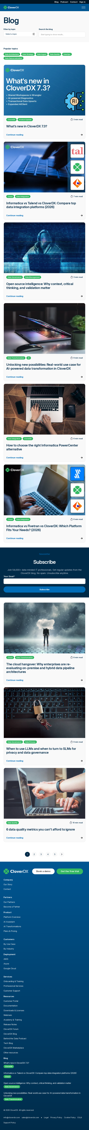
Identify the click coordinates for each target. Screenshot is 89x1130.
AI (28, 358)
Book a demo (43, 871)
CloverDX (11, 120)
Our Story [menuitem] (8, 884)
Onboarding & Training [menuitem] (13, 981)
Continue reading (14, 135)
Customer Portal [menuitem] (11, 1001)
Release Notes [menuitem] (10, 1024)
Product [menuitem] (7, 912)
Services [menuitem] (8, 976)
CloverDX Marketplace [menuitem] (14, 1048)
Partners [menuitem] (8, 897)
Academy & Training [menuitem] (13, 1020)
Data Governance (14, 277)
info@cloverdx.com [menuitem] (12, 1117)
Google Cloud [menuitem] (10, 968)
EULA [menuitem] (80, 1117)
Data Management (32, 277)
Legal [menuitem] (46, 1117)
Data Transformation (16, 358)
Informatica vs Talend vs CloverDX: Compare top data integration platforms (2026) (40, 1073)
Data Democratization (13, 58)
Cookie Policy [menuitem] (70, 1117)
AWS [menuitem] (6, 959)
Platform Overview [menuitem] (12, 917)
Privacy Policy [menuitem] (56, 1117)
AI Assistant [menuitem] (9, 922)
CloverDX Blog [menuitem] (10, 1034)
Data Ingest (41, 54)
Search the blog (46, 29)
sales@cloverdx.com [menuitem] (30, 1117)
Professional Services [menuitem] (13, 986)
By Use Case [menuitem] (9, 944)
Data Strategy (28, 54)
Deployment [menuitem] (9, 954)
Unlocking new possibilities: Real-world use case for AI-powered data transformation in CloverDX (42, 1094)
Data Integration (22, 196)
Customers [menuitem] (9, 939)
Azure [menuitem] (6, 963)
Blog (6, 1058)
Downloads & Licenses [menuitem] (14, 1010)
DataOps (67, 54)
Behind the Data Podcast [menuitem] (15, 1038)
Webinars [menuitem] (8, 1015)
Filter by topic (9, 29)
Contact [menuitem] (73, 2)
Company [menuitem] (8, 880)
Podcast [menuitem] (64, 2)
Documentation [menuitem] (11, 1005)
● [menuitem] (41, 1117)
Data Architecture (12, 54)
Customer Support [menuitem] (12, 991)
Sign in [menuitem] (82, 2)
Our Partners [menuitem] (9, 902)
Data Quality (55, 54)
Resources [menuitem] (9, 996)
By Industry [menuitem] (9, 949)
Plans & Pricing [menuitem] (10, 931)
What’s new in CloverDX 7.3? (16, 1063)
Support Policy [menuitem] (10, 1123)
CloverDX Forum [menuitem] (11, 1029)
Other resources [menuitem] (11, 1052)
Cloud (10, 196)
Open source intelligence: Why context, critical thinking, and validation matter (37, 1083)
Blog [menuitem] (57, 2)
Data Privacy (30, 742)
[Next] (61, 854)
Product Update (25, 120)
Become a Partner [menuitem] (12, 906)
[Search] (62, 34)
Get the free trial (70, 871)
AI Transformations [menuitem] (12, 926)
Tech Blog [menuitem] (8, 1043)
